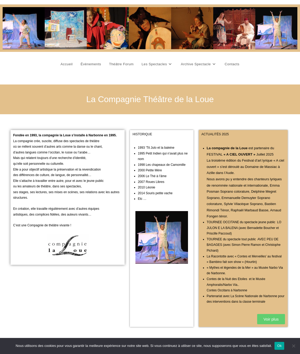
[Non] (293, 345)
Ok (279, 346)
